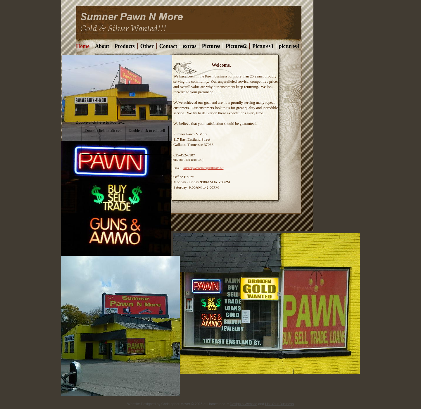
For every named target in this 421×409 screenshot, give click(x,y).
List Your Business (279, 404)
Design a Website (243, 404)
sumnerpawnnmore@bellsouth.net (203, 168)
